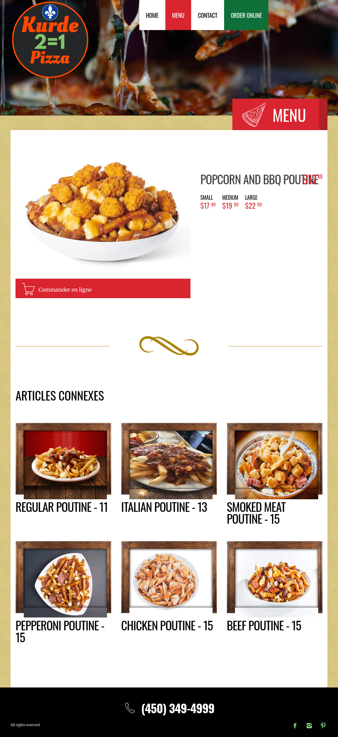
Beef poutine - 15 (264, 625)
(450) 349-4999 (169, 708)
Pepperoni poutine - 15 (60, 631)
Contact (208, 15)
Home (152, 15)
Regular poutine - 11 (62, 506)
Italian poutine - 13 (164, 506)
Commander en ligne (65, 289)
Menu (178, 15)
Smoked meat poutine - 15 (256, 512)
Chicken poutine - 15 (167, 625)
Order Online (246, 15)
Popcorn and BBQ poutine (259, 179)
